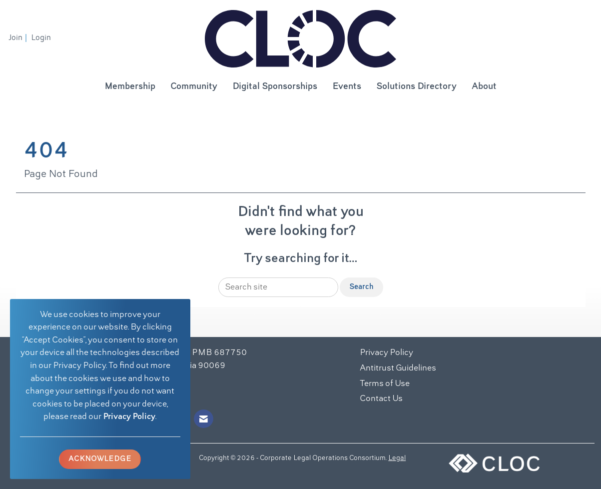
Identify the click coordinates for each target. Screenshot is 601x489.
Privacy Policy (129, 417)
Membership (129, 87)
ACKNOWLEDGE (99, 459)
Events (346, 87)
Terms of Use (385, 384)
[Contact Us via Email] (203, 419)
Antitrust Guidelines (398, 368)
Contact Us (381, 399)
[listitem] (18, 38)
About (484, 87)
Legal (397, 458)
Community (193, 87)
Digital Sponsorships (274, 87)
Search (361, 287)
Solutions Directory (416, 87)
